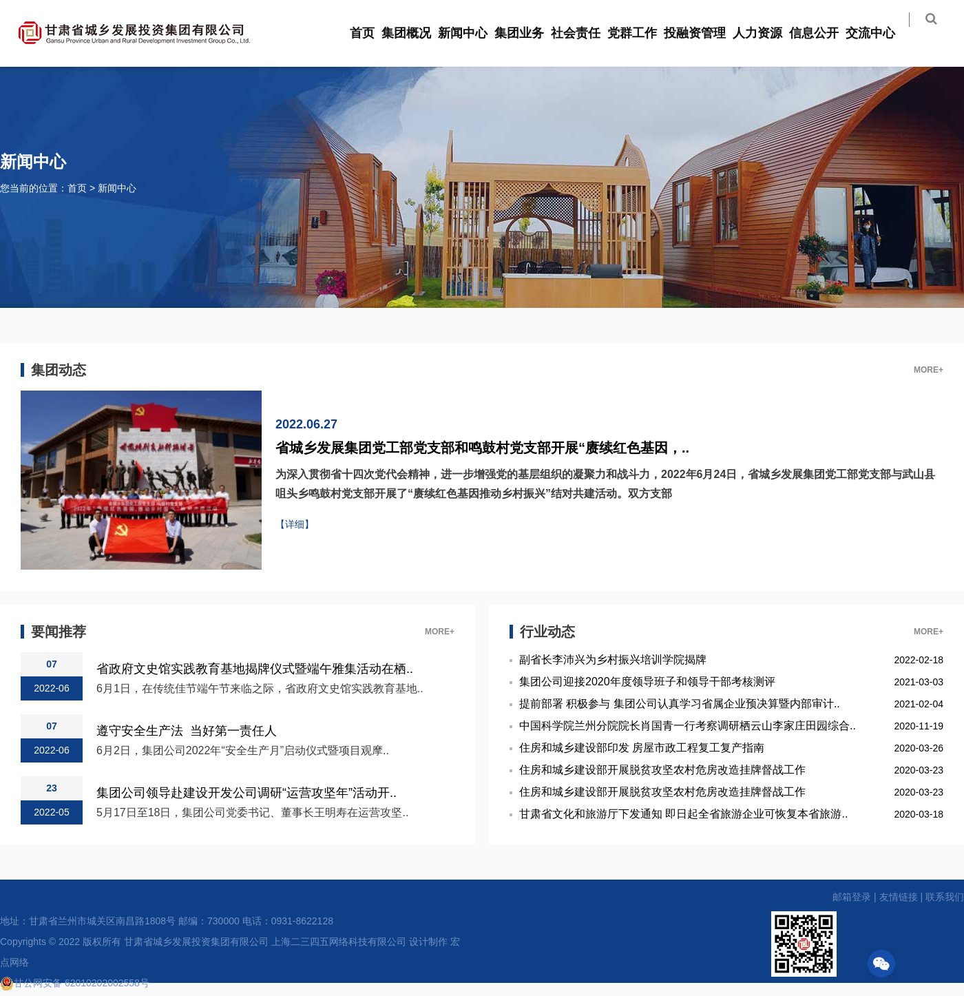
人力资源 (766, 33)
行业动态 (547, 631)
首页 (371, 33)
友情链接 (898, 896)
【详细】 (294, 524)
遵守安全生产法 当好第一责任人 (186, 730)
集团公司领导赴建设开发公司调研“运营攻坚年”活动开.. (246, 792)
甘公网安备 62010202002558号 (74, 982)
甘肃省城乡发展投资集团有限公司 (196, 941)
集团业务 (528, 33)
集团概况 (415, 33)
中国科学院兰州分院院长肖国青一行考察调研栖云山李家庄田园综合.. (687, 726)
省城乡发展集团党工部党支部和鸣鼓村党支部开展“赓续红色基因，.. (482, 448)
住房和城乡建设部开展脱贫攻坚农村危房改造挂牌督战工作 (662, 770)
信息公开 (823, 33)
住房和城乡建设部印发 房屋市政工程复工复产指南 (641, 748)
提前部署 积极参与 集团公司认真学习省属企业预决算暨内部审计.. (679, 703)
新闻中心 (471, 33)
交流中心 (879, 33)
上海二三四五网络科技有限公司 (338, 941)
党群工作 (641, 33)
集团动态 (58, 369)
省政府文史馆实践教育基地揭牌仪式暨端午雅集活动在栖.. (254, 668)
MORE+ (928, 370)
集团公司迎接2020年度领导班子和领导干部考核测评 (647, 681)
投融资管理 (704, 33)
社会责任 (584, 33)
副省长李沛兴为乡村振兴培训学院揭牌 (612, 659)
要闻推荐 (58, 631)
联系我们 (944, 896)
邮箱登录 (851, 896)
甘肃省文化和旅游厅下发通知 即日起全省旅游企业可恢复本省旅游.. (683, 814)
